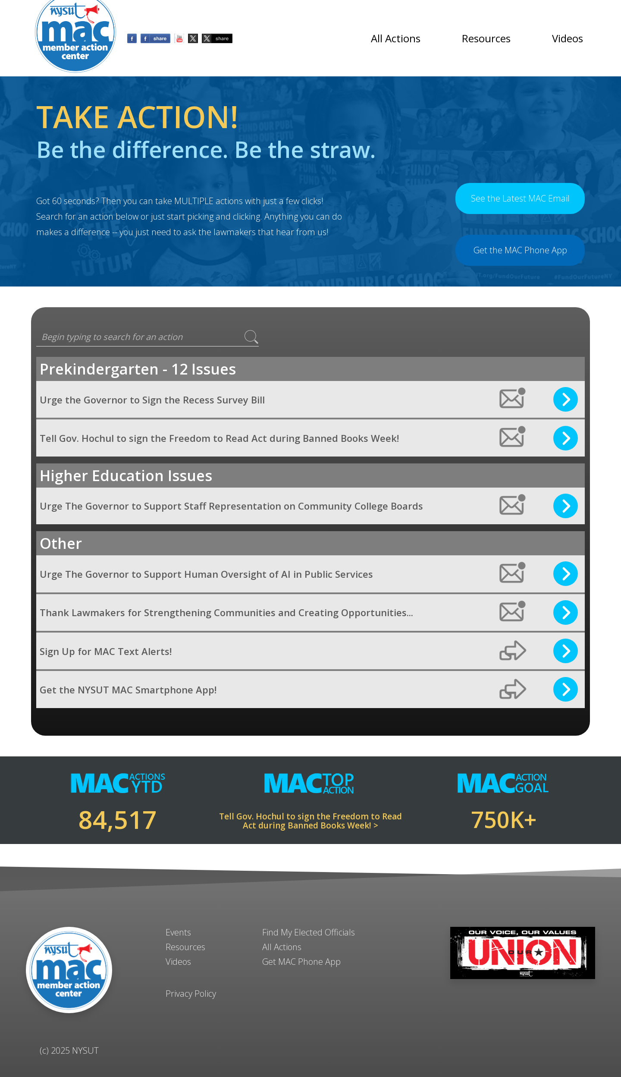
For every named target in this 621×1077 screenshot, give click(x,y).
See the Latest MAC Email (520, 198)
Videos (567, 38)
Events (178, 932)
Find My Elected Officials (308, 932)
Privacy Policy (191, 993)
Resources (486, 38)
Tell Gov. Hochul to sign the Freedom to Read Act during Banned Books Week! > (310, 821)
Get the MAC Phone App (520, 250)
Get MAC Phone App (301, 961)
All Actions (395, 38)
